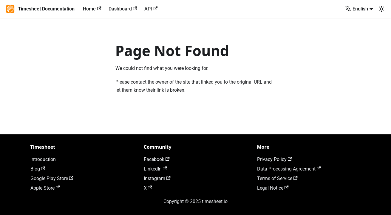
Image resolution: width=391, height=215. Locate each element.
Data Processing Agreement (289, 169)
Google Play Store (51, 178)
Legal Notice (273, 188)
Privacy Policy (274, 159)
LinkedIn (155, 169)
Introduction (43, 159)
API (150, 9)
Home (92, 9)
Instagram (157, 178)
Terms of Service (277, 178)
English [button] (356, 9)
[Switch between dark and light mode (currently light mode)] (381, 9)
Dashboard (123, 9)
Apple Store (45, 188)
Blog (37, 169)
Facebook (157, 159)
